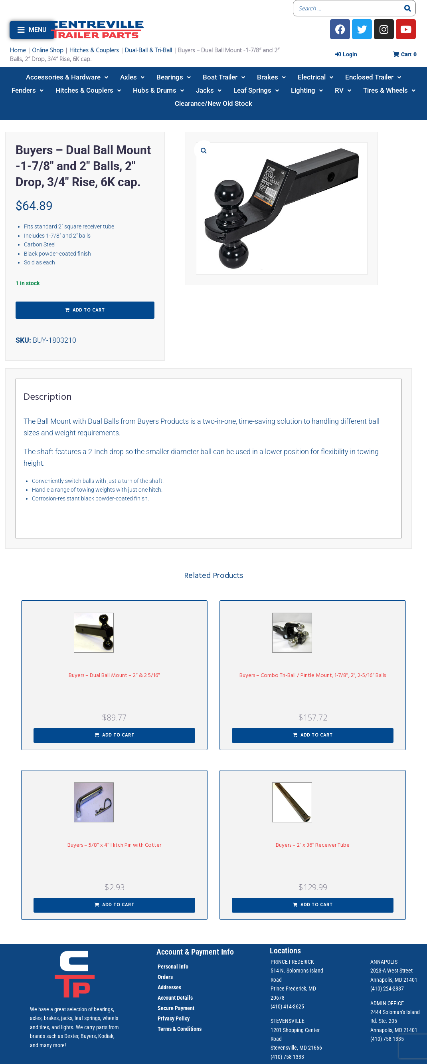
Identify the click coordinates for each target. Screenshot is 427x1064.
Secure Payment (176, 1008)
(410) (376, 1039)
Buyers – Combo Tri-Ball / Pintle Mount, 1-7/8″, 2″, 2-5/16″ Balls (312, 675)
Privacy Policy (174, 1018)
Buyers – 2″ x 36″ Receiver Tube (313, 845)
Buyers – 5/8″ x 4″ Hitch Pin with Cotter (114, 845)
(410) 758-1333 (287, 1057)
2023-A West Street (391, 970)
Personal (168, 966)
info (183, 966)
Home (18, 50)
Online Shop (47, 50)
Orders (165, 977)
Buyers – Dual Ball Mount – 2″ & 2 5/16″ (114, 675)
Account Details (175, 998)
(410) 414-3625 (287, 1006)
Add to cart (89, 310)
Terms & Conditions (180, 1029)
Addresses (169, 987)
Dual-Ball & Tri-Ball (148, 50)
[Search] (407, 8)
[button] (32, 30)
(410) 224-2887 (387, 988)
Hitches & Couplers (94, 50)
